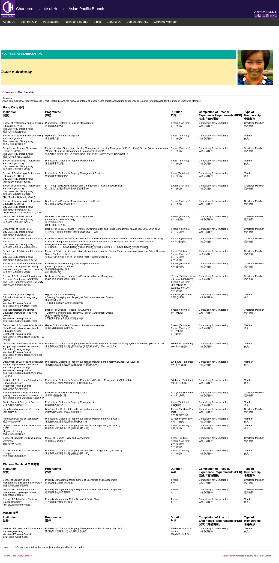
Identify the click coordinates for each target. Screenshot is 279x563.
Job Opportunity (137, 21)
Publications (51, 21)
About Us (9, 21)
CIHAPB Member (165, 21)
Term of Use (7, 556)
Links (97, 21)
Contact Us (113, 21)
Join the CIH (29, 21)
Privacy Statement (24, 556)
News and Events (76, 21)
